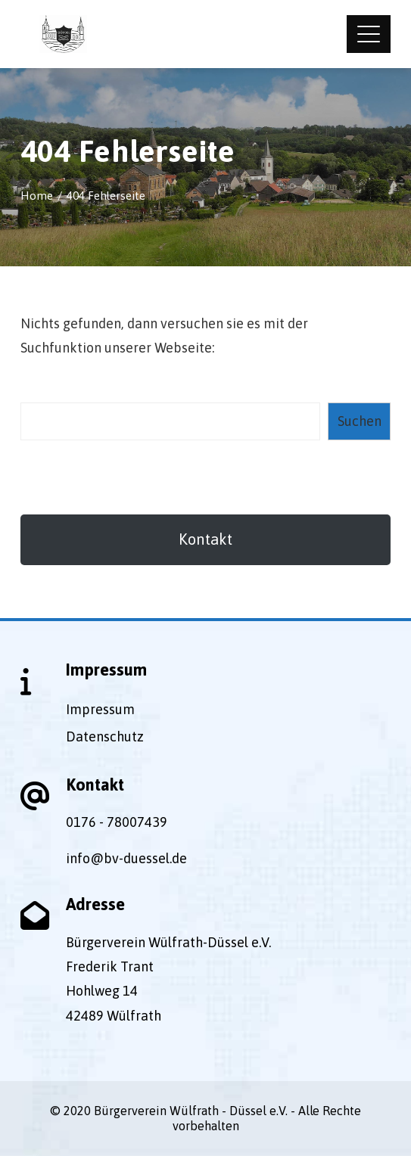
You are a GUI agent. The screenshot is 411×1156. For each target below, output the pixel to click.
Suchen (359, 421)
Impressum (100, 709)
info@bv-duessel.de (126, 858)
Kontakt (205, 539)
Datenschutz (105, 736)
